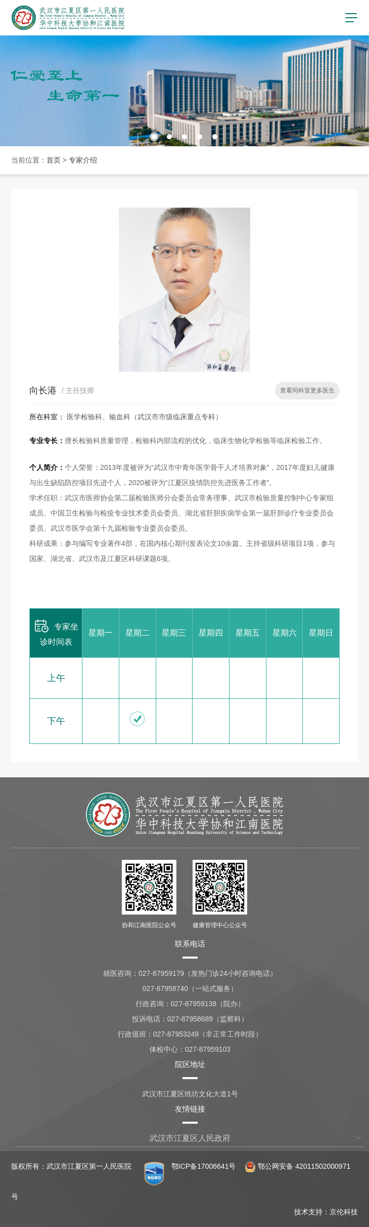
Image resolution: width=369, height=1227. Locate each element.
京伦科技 (344, 1212)
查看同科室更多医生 (307, 390)
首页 (54, 160)
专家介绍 (83, 160)
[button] (154, 136)
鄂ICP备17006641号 (203, 1166)
